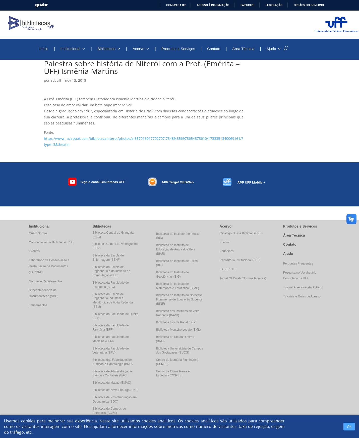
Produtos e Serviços (178, 49)
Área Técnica (243, 49)
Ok (349, 426)
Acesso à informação (213, 5)
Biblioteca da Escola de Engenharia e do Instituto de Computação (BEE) (111, 271)
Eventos (34, 251)
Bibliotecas (106, 49)
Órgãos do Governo (309, 5)
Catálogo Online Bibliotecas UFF (241, 233)
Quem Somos (38, 233)
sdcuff (56, 80)
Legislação (274, 5)
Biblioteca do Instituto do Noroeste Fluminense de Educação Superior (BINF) (179, 299)
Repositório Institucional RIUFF (240, 260)
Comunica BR (176, 5)
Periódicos (227, 251)
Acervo (138, 49)
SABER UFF (228, 269)
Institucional (70, 49)
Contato (213, 49)
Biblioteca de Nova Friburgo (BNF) (115, 390)
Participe (247, 5)
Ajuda (271, 49)
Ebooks (225, 242)
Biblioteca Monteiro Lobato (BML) (178, 329)
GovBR (41, 5)
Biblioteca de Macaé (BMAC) (111, 382)
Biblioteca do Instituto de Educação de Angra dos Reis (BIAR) (175, 249)
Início (43, 49)
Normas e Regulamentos (45, 281)
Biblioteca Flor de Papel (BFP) (176, 322)
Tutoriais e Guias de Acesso (302, 296)
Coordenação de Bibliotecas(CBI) (51, 242)
